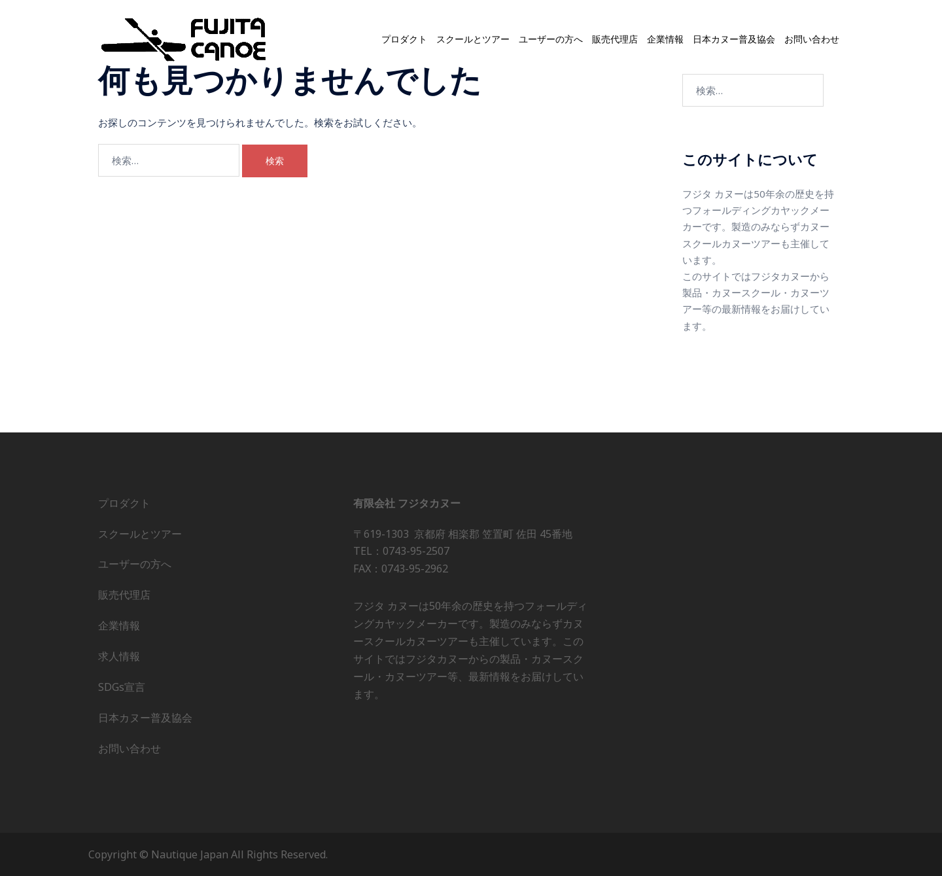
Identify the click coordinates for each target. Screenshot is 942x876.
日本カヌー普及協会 (734, 39)
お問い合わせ (811, 39)
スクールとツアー (473, 39)
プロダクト (404, 39)
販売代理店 (615, 39)
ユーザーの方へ (551, 39)
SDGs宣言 (121, 687)
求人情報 (119, 656)
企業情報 (665, 39)
